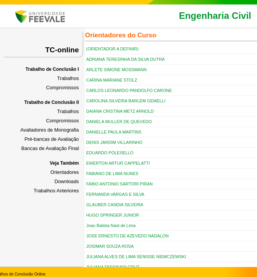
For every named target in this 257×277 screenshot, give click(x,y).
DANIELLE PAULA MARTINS (113, 132)
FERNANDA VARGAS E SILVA (115, 194)
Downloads (67, 181)
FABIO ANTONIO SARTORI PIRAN (119, 184)
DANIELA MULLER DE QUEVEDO (119, 121)
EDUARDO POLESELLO (110, 152)
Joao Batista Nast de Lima (110, 225)
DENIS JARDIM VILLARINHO (114, 142)
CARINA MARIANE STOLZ (111, 80)
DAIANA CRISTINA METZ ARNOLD (120, 111)
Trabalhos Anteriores (56, 191)
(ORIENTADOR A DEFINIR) (112, 49)
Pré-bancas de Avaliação (52, 139)
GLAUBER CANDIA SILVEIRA (114, 204)
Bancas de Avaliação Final (50, 148)
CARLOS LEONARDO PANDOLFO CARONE (129, 90)
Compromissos (62, 87)
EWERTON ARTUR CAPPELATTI (118, 163)
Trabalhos (68, 78)
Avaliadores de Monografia (49, 130)
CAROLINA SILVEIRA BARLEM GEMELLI (125, 100)
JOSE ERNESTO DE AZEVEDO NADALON (127, 236)
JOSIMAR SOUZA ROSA (110, 246)
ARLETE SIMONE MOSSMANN (116, 69)
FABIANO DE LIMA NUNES (112, 173)
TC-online (62, 50)
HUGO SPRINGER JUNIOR (112, 215)
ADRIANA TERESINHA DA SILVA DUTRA (125, 59)
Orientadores (64, 172)
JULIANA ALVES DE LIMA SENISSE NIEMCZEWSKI (136, 256)
